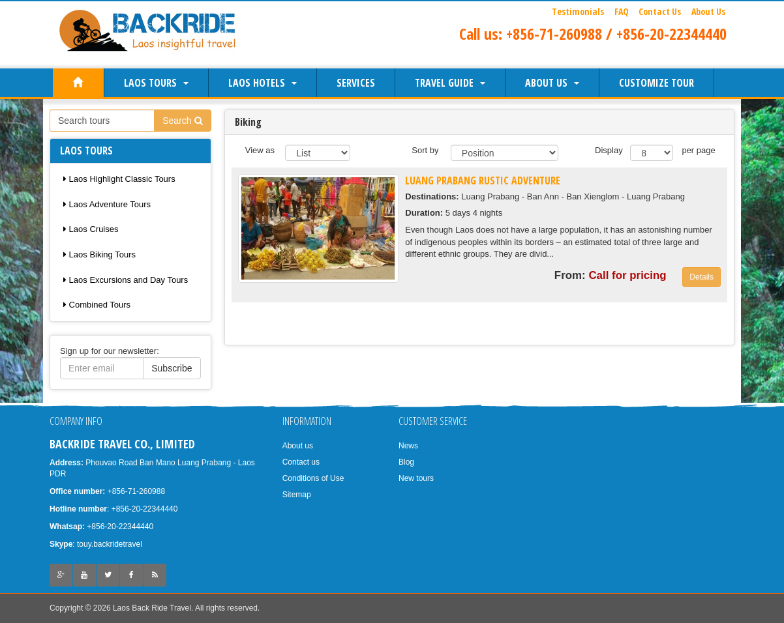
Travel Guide (450, 83)
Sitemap (296, 494)
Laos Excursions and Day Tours (125, 280)
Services (356, 83)
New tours (416, 478)
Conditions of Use (313, 478)
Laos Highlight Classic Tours (119, 179)
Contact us (301, 462)
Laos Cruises (90, 229)
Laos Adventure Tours (107, 204)
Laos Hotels (262, 83)
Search (182, 120)
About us (552, 83)
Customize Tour (656, 83)
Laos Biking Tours (99, 254)
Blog (406, 462)
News (408, 445)
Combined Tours (96, 305)
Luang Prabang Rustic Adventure (482, 180)
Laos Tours (156, 83)
